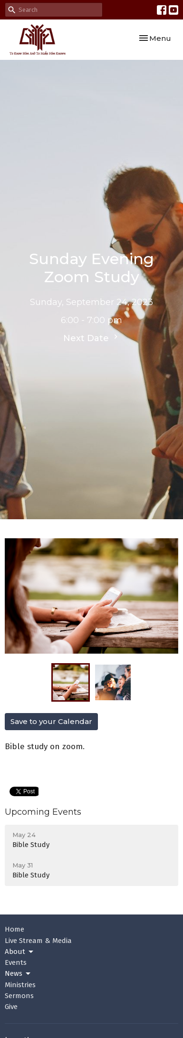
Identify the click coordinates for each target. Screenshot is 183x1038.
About (20, 952)
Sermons (19, 995)
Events (16, 962)
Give (11, 1006)
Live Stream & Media (38, 940)
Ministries (20, 985)
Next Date (91, 337)
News (18, 974)
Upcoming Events (43, 812)
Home (14, 929)
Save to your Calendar (51, 721)
